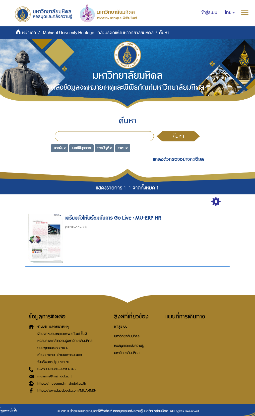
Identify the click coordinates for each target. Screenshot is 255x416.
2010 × (123, 148)
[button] (229, 12)
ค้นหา (178, 135)
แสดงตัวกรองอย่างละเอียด (178, 159)
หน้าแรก (29, 33)
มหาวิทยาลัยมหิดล (126, 336)
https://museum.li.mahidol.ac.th (61, 383)
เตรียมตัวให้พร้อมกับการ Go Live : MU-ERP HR (113, 218)
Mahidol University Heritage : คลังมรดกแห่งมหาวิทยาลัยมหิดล (98, 33)
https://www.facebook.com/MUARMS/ (66, 390)
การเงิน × (59, 148)
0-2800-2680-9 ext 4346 (56, 369)
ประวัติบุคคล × (81, 148)
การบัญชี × (104, 148)
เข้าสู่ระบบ (120, 326)
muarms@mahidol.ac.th (55, 376)
